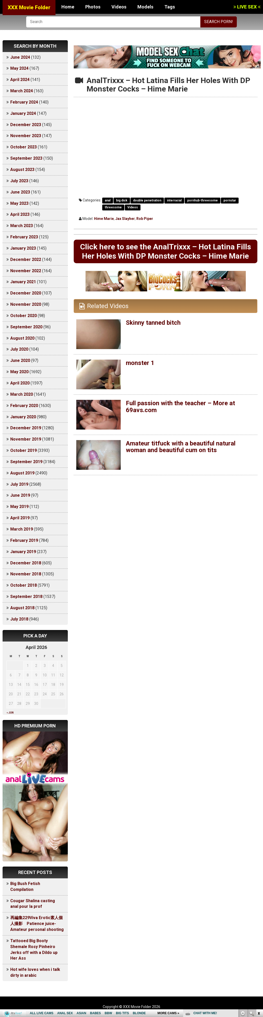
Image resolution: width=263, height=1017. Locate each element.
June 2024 (20, 57)
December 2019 (25, 427)
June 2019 (20, 495)
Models (145, 6)
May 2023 (19, 203)
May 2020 (19, 371)
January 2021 (23, 281)
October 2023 (23, 147)
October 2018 (23, 585)
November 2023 (25, 135)
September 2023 (26, 158)
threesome (113, 207)
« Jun (10, 712)
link (258, 937)
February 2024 (24, 102)
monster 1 (140, 363)
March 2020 (21, 394)
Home (67, 6)
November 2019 (25, 439)
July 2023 (19, 180)
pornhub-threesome (202, 200)
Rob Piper (144, 219)
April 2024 (20, 79)
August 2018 (22, 607)
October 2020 (23, 315)
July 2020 (19, 349)
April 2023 (20, 214)
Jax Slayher (125, 219)
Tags (169, 6)
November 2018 (25, 574)
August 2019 (22, 473)
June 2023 (20, 192)
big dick (121, 200)
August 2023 (22, 169)
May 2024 (19, 68)
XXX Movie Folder (29, 7)
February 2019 (24, 540)
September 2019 (26, 461)
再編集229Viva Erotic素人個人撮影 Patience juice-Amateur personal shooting (37, 923)
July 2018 (19, 619)
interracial (174, 200)
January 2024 (23, 113)
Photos (92, 6)
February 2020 (24, 405)
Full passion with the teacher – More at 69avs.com (180, 406)
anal (107, 200)
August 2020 (22, 338)
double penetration (147, 200)
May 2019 (19, 506)
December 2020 (25, 293)
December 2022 (25, 259)
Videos (118, 6)
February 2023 (24, 237)
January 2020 (23, 416)
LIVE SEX (246, 6)
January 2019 (23, 551)
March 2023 (21, 225)
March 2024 (21, 90)
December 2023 (25, 124)
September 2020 (26, 326)
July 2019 (19, 484)
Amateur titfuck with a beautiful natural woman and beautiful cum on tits (181, 447)
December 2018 (25, 563)
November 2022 (25, 270)
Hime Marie (104, 219)
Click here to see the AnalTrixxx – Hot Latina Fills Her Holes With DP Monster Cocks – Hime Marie (165, 251)
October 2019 (23, 450)
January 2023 (23, 248)
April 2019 (20, 517)
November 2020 (25, 304)
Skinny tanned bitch (153, 322)
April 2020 (20, 383)
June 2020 (20, 360)
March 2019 (21, 529)
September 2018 (26, 596)
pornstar (229, 200)
